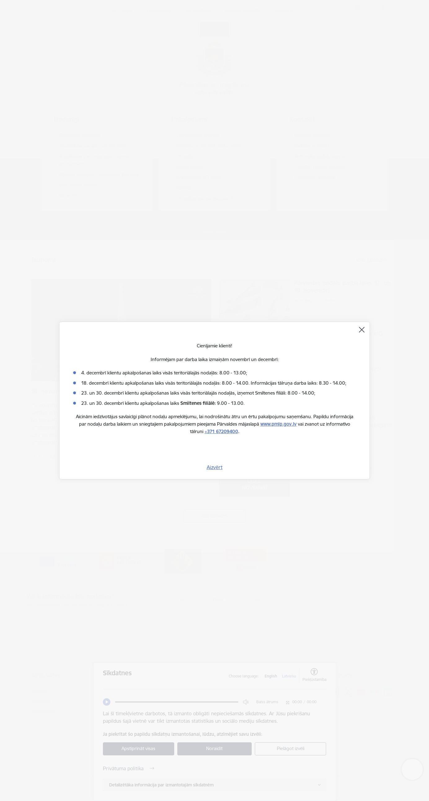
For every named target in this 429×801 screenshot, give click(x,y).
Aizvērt (215, 467)
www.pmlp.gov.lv (278, 424)
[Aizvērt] (362, 330)
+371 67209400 (221, 431)
